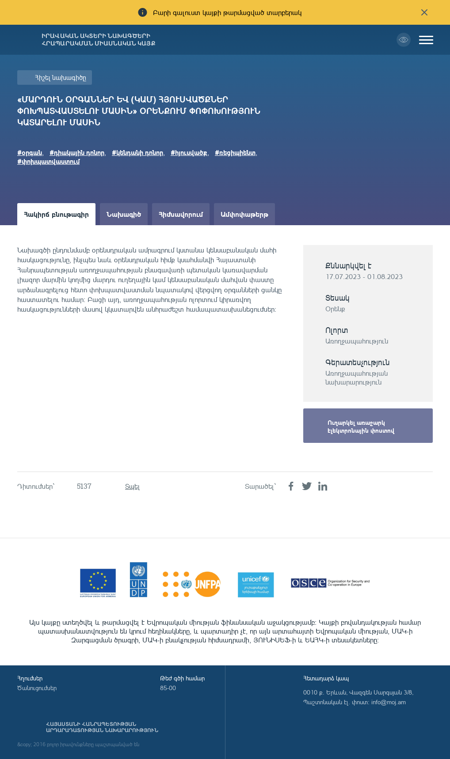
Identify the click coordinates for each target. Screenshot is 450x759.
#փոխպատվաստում (48, 161)
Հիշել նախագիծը (60, 77)
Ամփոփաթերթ (244, 214)
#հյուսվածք (189, 152)
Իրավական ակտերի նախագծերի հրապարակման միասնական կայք (99, 39)
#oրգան (29, 152)
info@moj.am (388, 702)
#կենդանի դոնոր (137, 152)
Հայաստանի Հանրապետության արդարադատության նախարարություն (102, 727)
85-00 (168, 687)
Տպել (132, 486)
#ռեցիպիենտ (235, 152)
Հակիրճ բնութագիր (56, 214)
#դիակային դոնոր (77, 152)
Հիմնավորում (181, 214)
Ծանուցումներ (37, 687)
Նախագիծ (124, 214)
